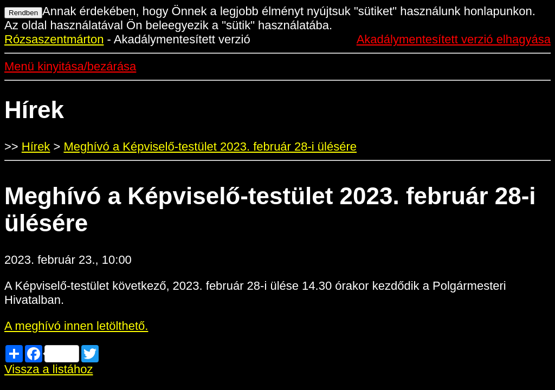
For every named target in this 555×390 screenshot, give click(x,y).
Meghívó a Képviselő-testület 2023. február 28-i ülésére (210, 146)
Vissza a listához (48, 369)
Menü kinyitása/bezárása (70, 66)
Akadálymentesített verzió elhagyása (454, 39)
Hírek (36, 146)
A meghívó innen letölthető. (76, 326)
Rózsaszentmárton (54, 39)
